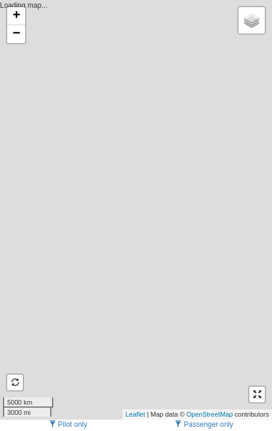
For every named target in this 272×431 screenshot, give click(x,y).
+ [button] (16, 16)
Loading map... (134, 209)
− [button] (16, 34)
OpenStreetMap (210, 414)
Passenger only (204, 424)
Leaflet (135, 414)
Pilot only (68, 424)
